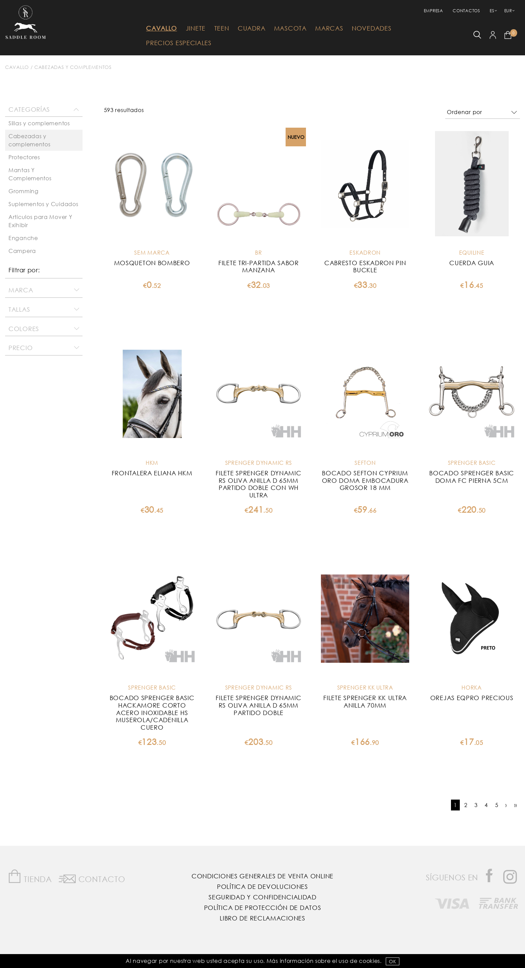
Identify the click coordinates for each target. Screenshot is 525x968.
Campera (22, 250)
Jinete (195, 28)
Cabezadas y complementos (73, 67)
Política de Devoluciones (262, 886)
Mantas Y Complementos (29, 174)
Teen (221, 28)
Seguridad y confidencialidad (262, 897)
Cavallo (161, 28)
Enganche (23, 237)
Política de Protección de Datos (262, 907)
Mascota (290, 28)
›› (515, 804)
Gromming (23, 191)
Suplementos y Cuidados (43, 203)
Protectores (24, 157)
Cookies (369, 960)
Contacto (92, 877)
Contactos (466, 11)
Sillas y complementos (39, 123)
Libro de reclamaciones (262, 918)
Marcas (329, 28)
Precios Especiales (179, 43)
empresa (433, 11)
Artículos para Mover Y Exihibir (40, 221)
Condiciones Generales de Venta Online (262, 876)
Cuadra (251, 28)
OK (392, 961)
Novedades (371, 28)
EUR (508, 11)
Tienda (30, 876)
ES (492, 11)
